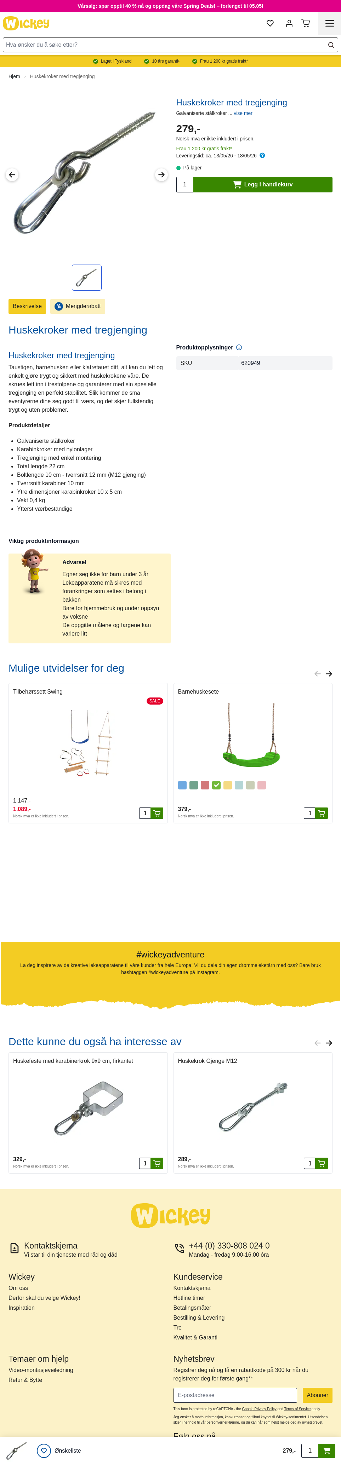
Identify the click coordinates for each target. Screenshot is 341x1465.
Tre (178, 1328)
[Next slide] (329, 673)
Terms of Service (297, 1409)
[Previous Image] (12, 174)
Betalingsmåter (192, 1308)
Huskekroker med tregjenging (62, 76)
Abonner (318, 1395)
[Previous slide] (317, 673)
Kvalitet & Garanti (196, 1337)
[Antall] (144, 813)
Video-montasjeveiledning (40, 1370)
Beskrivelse (27, 306)
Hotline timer (189, 1298)
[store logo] (26, 23)
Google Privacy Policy (259, 1409)
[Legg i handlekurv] (156, 813)
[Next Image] (161, 174)
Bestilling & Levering (199, 1318)
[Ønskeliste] (59, 1451)
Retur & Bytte (25, 1380)
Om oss (18, 1288)
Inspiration (21, 1308)
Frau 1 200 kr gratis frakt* (204, 148)
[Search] (331, 44)
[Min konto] (289, 23)
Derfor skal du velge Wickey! (44, 1298)
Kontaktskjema (192, 1288)
